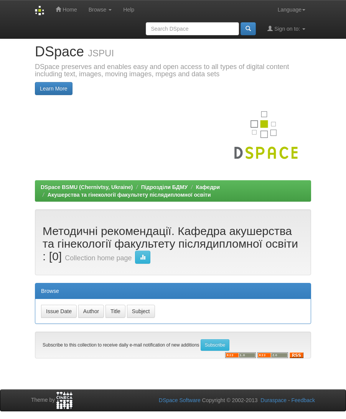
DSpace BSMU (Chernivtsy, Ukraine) (87, 187)
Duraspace (273, 400)
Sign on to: (286, 28)
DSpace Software (180, 400)
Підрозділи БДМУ (164, 187)
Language (291, 10)
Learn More (54, 88)
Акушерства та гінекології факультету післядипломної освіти (129, 195)
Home (66, 9)
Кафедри (208, 187)
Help (128, 10)
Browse (100, 10)
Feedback (303, 400)
